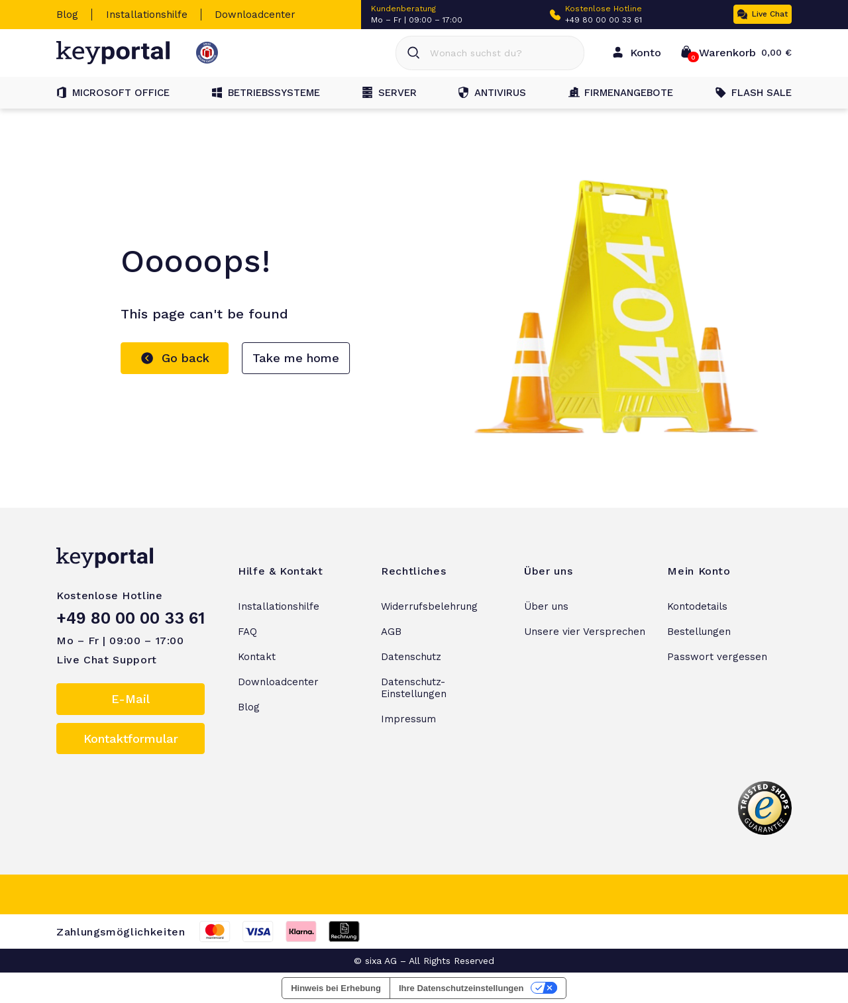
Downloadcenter (255, 15)
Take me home (295, 358)
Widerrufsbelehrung (429, 606)
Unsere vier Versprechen (584, 632)
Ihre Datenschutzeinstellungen (461, 988)
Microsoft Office (113, 93)
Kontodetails (697, 606)
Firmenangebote (620, 93)
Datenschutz (411, 657)
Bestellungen (699, 632)
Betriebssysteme (266, 93)
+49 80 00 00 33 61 (603, 19)
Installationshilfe (146, 15)
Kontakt (257, 657)
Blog (67, 15)
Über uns (546, 606)
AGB (391, 632)
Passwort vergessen (717, 657)
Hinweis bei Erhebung (336, 988)
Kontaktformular (130, 738)
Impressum (408, 719)
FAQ (247, 632)
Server (389, 93)
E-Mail (130, 699)
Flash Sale (754, 93)
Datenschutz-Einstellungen (414, 688)
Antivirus (492, 93)
